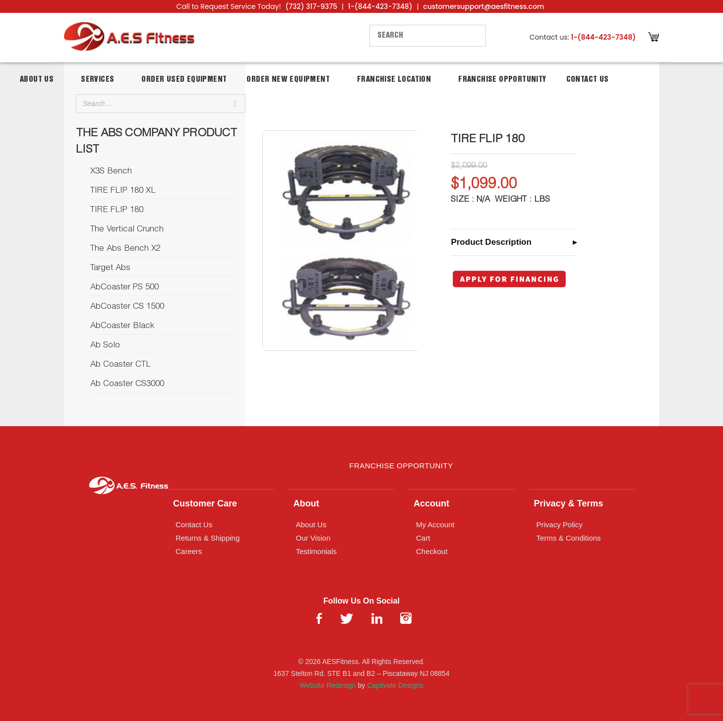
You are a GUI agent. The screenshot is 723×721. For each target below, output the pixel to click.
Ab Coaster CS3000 (127, 384)
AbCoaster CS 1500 (127, 307)
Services (97, 79)
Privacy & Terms (568, 503)
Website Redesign (328, 685)
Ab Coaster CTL (120, 365)
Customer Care (205, 503)
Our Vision (313, 538)
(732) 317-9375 (311, 6)
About (306, 503)
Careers (189, 551)
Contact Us (587, 79)
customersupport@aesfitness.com (483, 6)
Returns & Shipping (208, 538)
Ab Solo (105, 345)
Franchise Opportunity (502, 79)
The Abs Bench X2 (125, 249)
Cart (423, 538)
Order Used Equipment (184, 79)
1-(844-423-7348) (380, 6)
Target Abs (110, 268)
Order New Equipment (288, 79)
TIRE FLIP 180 (116, 210)
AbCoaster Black (122, 326)
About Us (37, 79)
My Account (435, 524)
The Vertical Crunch (127, 229)
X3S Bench (111, 171)
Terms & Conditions (569, 538)
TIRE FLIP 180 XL (123, 191)
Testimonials (316, 551)
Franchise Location (394, 79)
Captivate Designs (395, 685)
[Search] (235, 103)
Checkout (431, 551)
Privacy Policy (560, 524)
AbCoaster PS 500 (124, 287)
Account (431, 503)
